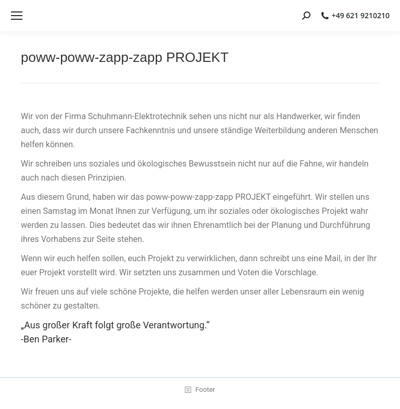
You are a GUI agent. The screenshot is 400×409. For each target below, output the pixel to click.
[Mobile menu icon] (16, 15)
